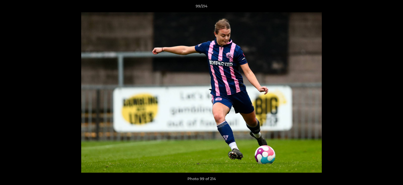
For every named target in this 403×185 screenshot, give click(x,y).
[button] (394, 7)
